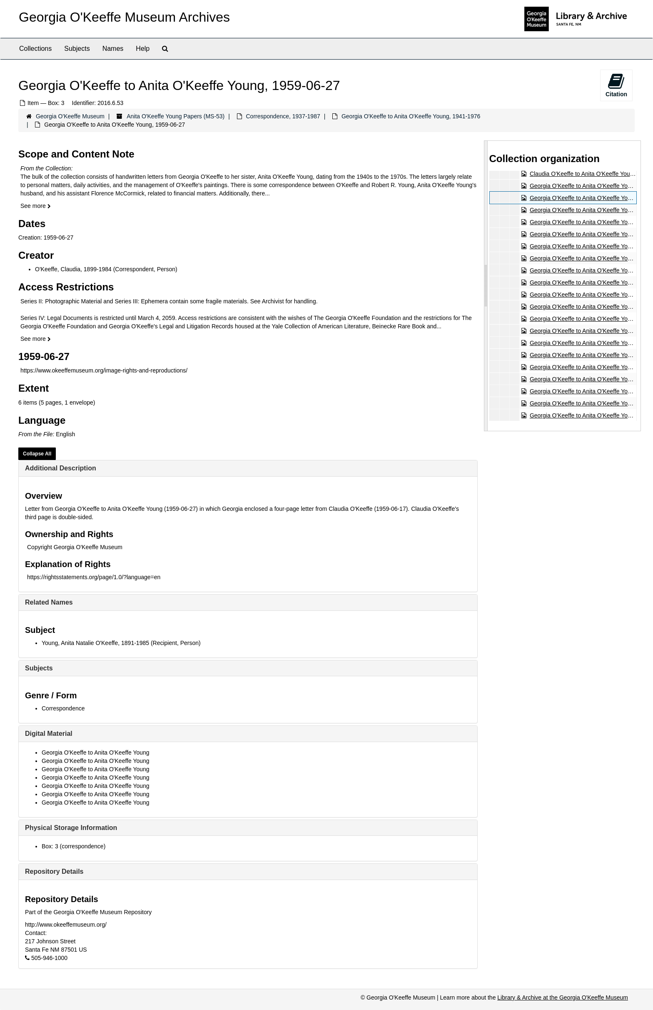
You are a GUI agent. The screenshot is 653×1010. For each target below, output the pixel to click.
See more (35, 205)
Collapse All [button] (37, 454)
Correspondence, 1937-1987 (283, 116)
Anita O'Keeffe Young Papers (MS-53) (175, 116)
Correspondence (63, 708)
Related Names (49, 602)
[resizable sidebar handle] (486, 285)
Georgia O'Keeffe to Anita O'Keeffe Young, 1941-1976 (410, 116)
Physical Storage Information (71, 827)
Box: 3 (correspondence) (73, 846)
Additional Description (60, 468)
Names (113, 48)
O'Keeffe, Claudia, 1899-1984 (73, 269)
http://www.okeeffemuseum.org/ (66, 924)
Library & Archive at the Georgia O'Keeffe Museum (562, 997)
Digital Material (48, 733)
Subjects (77, 48)
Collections (35, 48)
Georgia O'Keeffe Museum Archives (124, 17)
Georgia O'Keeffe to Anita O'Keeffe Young (96, 752)
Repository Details (54, 871)
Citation (616, 85)
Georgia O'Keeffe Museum (70, 116)
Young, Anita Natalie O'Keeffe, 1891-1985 (95, 643)
